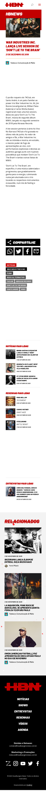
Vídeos (23, 723)
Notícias (11, 265)
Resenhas (23, 717)
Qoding (29, 785)
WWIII (23, 289)
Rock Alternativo (16, 277)
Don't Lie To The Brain (16, 285)
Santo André (12, 289)
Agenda (23, 729)
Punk (9, 273)
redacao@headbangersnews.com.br (23, 755)
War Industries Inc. (16, 269)
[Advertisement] (22, 317)
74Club (10, 281)
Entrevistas (23, 711)
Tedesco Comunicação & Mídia (22, 63)
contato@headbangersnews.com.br (23, 746)
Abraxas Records (23, 281)
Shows (23, 705)
